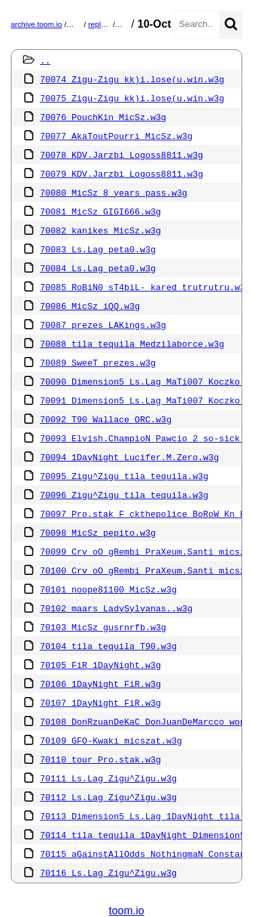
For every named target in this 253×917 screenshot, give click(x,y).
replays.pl (104, 24)
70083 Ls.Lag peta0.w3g (98, 249)
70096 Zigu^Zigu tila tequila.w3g (124, 495)
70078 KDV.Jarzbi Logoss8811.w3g (121, 154)
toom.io (126, 910)
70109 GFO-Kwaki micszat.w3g (111, 740)
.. (45, 60)
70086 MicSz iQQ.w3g (90, 306)
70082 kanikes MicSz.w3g (100, 230)
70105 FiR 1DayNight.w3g (100, 665)
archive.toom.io (36, 24)
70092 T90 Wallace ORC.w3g (105, 419)
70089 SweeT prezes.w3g (98, 362)
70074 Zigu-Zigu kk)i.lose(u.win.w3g (132, 79)
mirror (78, 24)
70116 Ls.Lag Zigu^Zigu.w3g (108, 872)
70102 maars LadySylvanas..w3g (116, 608)
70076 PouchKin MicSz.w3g (103, 117)
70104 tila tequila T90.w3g (108, 646)
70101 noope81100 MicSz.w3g (108, 589)
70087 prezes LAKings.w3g (103, 324)
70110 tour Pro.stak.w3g (100, 759)
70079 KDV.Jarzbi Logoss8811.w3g (121, 173)
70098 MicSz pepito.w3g (98, 532)
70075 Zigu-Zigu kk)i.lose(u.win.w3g (132, 98)
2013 (125, 24)
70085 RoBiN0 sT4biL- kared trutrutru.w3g (145, 287)
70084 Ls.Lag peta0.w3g (98, 268)
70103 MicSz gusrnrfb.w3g (103, 627)
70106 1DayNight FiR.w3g (100, 683)
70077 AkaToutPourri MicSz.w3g (116, 136)
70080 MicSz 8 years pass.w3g (113, 192)
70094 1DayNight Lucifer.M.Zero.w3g (129, 457)
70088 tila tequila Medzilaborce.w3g (132, 343)
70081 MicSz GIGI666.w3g (100, 211)
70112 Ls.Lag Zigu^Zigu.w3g (108, 797)
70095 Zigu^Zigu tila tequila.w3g (124, 476)
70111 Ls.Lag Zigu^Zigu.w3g (108, 778)
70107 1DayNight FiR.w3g (100, 702)
